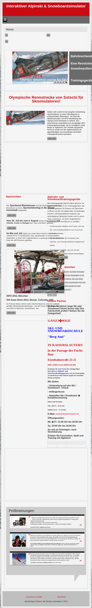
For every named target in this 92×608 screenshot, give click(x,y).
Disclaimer (61, 597)
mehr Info (52, 138)
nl (6, 41)
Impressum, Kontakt (34, 597)
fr (6, 35)
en (48, 35)
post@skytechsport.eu (67, 414)
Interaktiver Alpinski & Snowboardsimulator (46, 6)
